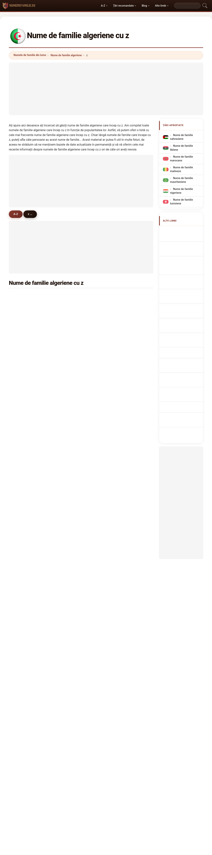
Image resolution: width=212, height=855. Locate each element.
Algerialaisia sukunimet (178, 326)
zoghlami (25, 505)
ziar (70, 469)
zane (71, 459)
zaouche (73, 423)
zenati (71, 323)
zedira (23, 496)
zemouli (122, 377)
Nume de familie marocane (181, 158)
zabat (22, 514)
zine (70, 350)
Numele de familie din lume (30, 55)
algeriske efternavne (184, 317)
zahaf (22, 323)
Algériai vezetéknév (184, 335)
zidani (23, 359)
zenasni (122, 341)
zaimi (120, 414)
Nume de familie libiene (181, 147)
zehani (121, 459)
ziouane (24, 441)
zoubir (72, 341)
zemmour (123, 514)
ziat (21, 459)
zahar (120, 469)
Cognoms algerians (184, 274)
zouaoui (24, 313)
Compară (116, 797)
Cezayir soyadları (182, 349)
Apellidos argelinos (183, 230)
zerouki (23, 350)
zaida (22, 532)
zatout (23, 478)
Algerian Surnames (183, 237)
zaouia (121, 496)
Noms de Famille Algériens (181, 246)
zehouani (25, 551)
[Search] (187, 5)
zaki (21, 423)
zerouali (73, 332)
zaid (21, 377)
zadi (70, 514)
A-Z (103, 5)
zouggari (122, 587)
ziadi (71, 387)
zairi (70, 487)
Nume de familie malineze (181, 169)
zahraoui (122, 578)
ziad (119, 359)
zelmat (23, 469)
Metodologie (54, 797)
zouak (23, 542)
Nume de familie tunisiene (181, 201)
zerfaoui (73, 450)
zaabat (23, 450)
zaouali (121, 542)
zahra (120, 569)
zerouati (73, 578)
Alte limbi (160, 5)
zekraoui (122, 432)
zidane (72, 313)
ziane (120, 304)
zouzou (72, 505)
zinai (22, 432)
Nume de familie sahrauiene (181, 137)
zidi (119, 323)
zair (119, 350)
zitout (120, 405)
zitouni (23, 295)
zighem (72, 478)
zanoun (23, 569)
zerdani (72, 532)
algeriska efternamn (184, 342)
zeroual (121, 313)
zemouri (122, 368)
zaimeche (123, 450)
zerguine (24, 387)
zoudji (23, 578)
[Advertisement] (106, 89)
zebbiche (122, 478)
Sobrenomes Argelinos (179, 284)
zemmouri (123, 332)
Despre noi (76, 797)
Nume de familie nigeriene (181, 190)
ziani (71, 295)
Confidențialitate (155, 797)
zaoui (22, 304)
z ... (30, 213)
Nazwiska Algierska (184, 293)
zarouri (121, 560)
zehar (71, 441)
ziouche (24, 405)
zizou (22, 414)
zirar (21, 596)
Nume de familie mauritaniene (181, 180)
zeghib (72, 405)
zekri (71, 368)
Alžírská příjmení (182, 310)
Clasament (96, 797)
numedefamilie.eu (106, 783)
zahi (119, 396)
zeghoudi (73, 551)
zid (21, 396)
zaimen (121, 523)
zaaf (70, 560)
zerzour (23, 560)
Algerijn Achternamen (178, 301)
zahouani (123, 487)
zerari (71, 359)
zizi (70, 432)
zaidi (120, 295)
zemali (72, 542)
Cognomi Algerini (182, 266)
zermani (24, 487)
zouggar (73, 496)
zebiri (22, 341)
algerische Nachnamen (177, 257)
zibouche (123, 551)
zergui (121, 441)
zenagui (73, 396)
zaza (71, 587)
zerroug (24, 523)
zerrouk (24, 332)
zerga (120, 532)
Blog (144, 5)
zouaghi (122, 387)
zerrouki (73, 304)
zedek (71, 569)
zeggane (73, 414)
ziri (21, 587)
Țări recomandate (123, 5)
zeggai (72, 377)
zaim (120, 505)
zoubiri (23, 368)
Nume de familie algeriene (66, 55)
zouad (121, 423)
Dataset (133, 797)
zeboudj (73, 523)
